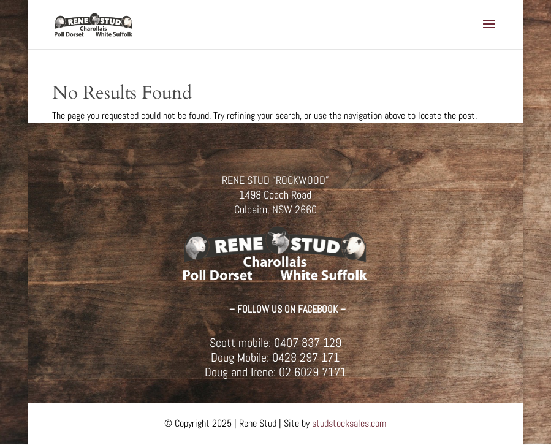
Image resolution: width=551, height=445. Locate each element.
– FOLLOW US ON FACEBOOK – (287, 309)
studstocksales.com (349, 423)
